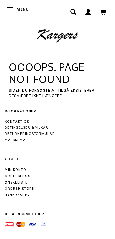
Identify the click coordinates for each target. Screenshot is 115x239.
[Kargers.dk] (57, 35)
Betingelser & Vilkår (26, 127)
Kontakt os (17, 122)
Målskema (15, 140)
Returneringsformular (30, 134)
